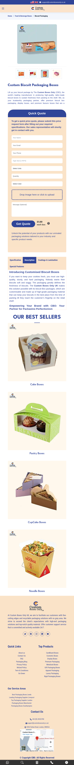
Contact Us (22, 656)
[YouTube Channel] (48, 634)
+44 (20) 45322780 (38, 719)
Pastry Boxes (37, 453)
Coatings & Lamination (48, 260)
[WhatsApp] (7, 762)
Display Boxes (52, 659)
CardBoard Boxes (52, 653)
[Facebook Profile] (31, 634)
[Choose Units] (37, 168)
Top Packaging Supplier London (21, 700)
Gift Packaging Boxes (52, 668)
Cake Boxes (37, 384)
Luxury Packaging (52, 673)
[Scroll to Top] (66, 762)
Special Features (17, 266)
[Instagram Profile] (36, 634)
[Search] (22, 762)
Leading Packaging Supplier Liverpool (21, 697)
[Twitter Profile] (25, 634)
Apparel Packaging (52, 670)
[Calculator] (37, 762)
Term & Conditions (21, 670)
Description (29, 260)
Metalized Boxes (52, 665)
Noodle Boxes (37, 591)
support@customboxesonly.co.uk (53, 2)
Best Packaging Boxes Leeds (21, 695)
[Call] (51, 762)
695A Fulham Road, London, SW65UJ (37, 727)
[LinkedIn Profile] (42, 634)
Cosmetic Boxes (52, 656)
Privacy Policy (22, 665)
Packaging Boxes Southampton (21, 706)
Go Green (21, 673)
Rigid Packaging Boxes (52, 676)
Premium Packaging (52, 662)
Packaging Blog (21, 662)
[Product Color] (37, 183)
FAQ (21, 659)
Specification (15, 260)
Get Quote (23, 224)
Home (10, 16)
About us (21, 653)
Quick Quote (37, 113)
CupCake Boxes (37, 522)
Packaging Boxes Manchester (22, 703)
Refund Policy (22, 668)
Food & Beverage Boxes (23, 16)
